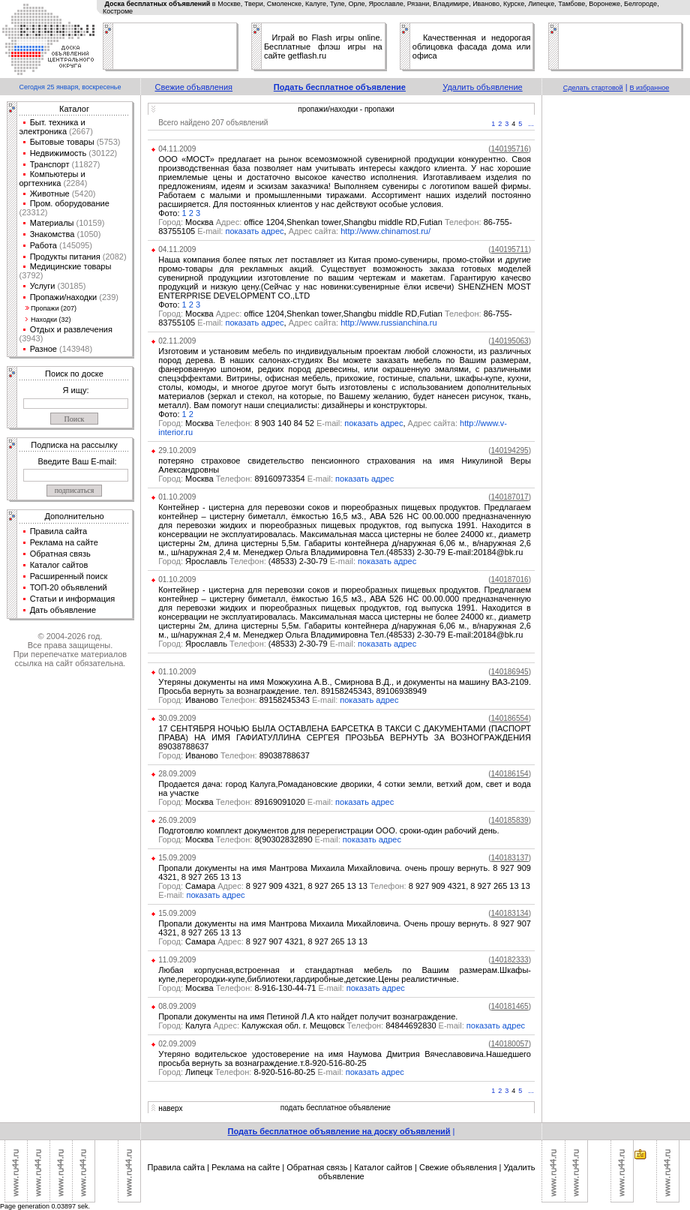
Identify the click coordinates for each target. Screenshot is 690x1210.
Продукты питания (65, 256)
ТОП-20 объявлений (68, 587)
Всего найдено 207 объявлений (213, 123)
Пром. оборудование (70, 203)
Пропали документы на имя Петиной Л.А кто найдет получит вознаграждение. (308, 1016)
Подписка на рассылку (74, 444)
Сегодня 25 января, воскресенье (70, 87)
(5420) (83, 193)
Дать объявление (63, 609)
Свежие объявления (194, 87)
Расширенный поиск (69, 576)
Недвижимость (58, 153)
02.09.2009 (177, 1044)
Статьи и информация (73, 598)
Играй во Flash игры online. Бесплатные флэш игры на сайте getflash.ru (323, 46)
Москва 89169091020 (246, 801)
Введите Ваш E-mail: (77, 461)
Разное (43, 348)
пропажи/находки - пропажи (346, 109)
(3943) (32, 338)
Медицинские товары (71, 266)
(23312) (34, 212)
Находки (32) (50, 319)
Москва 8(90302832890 (250, 839)
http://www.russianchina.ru (388, 322)
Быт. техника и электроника (53, 127)
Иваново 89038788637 (234, 755)
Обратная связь (60, 553)
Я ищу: (76, 390)
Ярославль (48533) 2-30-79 (258, 561)
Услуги (43, 285)
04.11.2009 (177, 149)
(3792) (32, 275)
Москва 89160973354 (246, 478)
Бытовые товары (62, 141)
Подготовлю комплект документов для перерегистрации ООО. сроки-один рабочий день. (328, 830)
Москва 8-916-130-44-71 (252, 987)
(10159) (89, 222)
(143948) (74, 348)
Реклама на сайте (64, 542)
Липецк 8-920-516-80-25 (252, 1071)
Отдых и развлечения (71, 329)
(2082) (113, 256)
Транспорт (50, 164)
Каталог (74, 108)
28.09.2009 (177, 774)
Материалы (52, 222)
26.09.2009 (177, 820)
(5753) (107, 141)
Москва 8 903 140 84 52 (251, 423)
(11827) (85, 164)
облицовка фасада (450, 46)
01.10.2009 (177, 497)
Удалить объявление (482, 87)
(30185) (70, 285)
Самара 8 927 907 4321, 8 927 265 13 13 (263, 941)
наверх (170, 1108)
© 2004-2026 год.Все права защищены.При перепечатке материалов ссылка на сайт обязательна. (70, 650)
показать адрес (254, 231)
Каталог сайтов (59, 564)
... (531, 124)
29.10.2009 (177, 450)
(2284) (74, 183)
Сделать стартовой (593, 88)
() (509, 149)
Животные (50, 193)
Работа (43, 245)
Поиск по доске (74, 373)
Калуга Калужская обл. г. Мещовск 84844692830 (312, 1025)
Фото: (170, 213)
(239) (107, 297)
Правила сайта (59, 531)
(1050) (87, 234)
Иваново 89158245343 (249, 699)
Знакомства (52, 234)
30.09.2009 (177, 718)
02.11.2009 (177, 341)
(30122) (101, 153)
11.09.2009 (177, 960)
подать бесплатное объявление (335, 1107)
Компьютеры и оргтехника (53, 179)
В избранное (650, 88)
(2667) (80, 131)
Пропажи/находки (64, 297)
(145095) (74, 245)
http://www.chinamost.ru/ (385, 231)
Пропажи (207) (53, 308)
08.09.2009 (177, 1006)
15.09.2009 (177, 858)
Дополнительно (74, 516)
